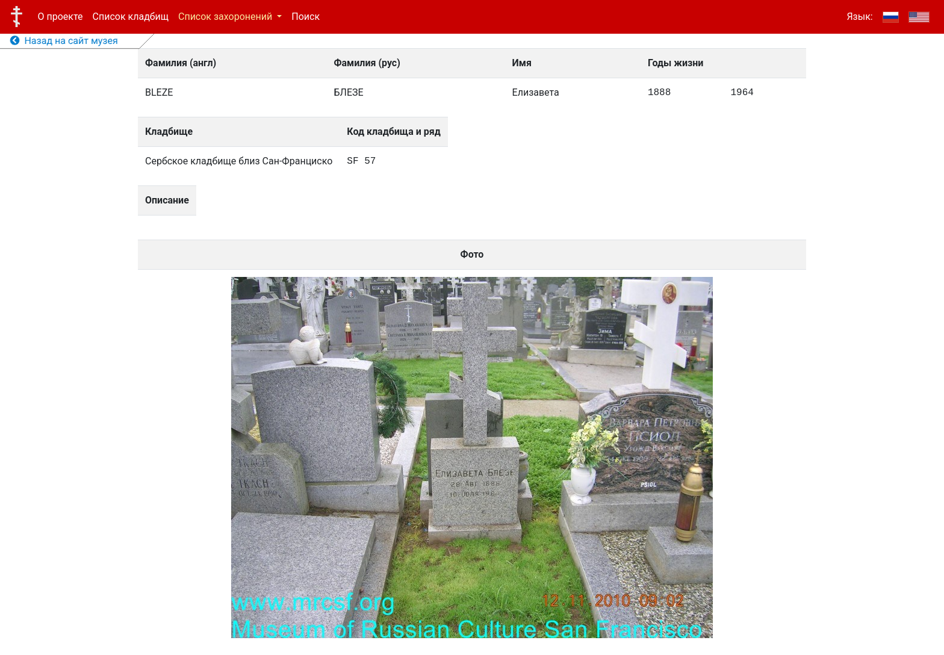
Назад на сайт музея (64, 40)
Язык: (859, 16)
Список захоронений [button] (226, 16)
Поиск (305, 16)
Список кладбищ (131, 16)
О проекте (60, 16)
